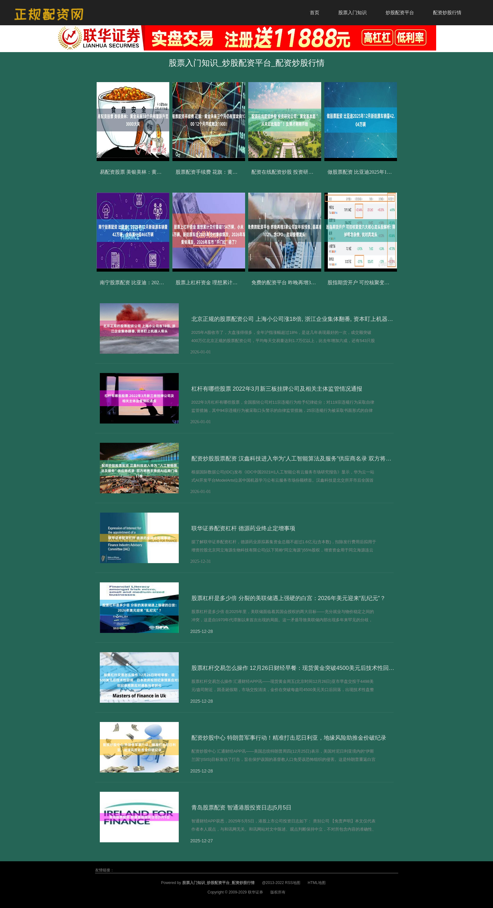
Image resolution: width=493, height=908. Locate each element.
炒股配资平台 (400, 12)
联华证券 (255, 892)
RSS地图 (292, 883)
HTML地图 (317, 883)
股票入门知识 (352, 12)
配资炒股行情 (447, 12)
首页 (314, 12)
